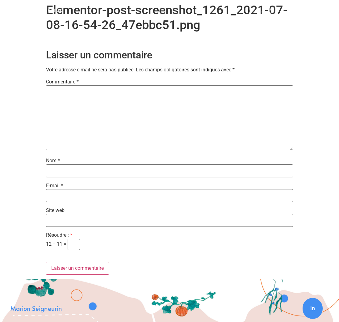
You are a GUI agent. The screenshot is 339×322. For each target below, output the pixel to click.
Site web (55, 210)
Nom (53, 160)
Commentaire (62, 81)
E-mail (54, 185)
